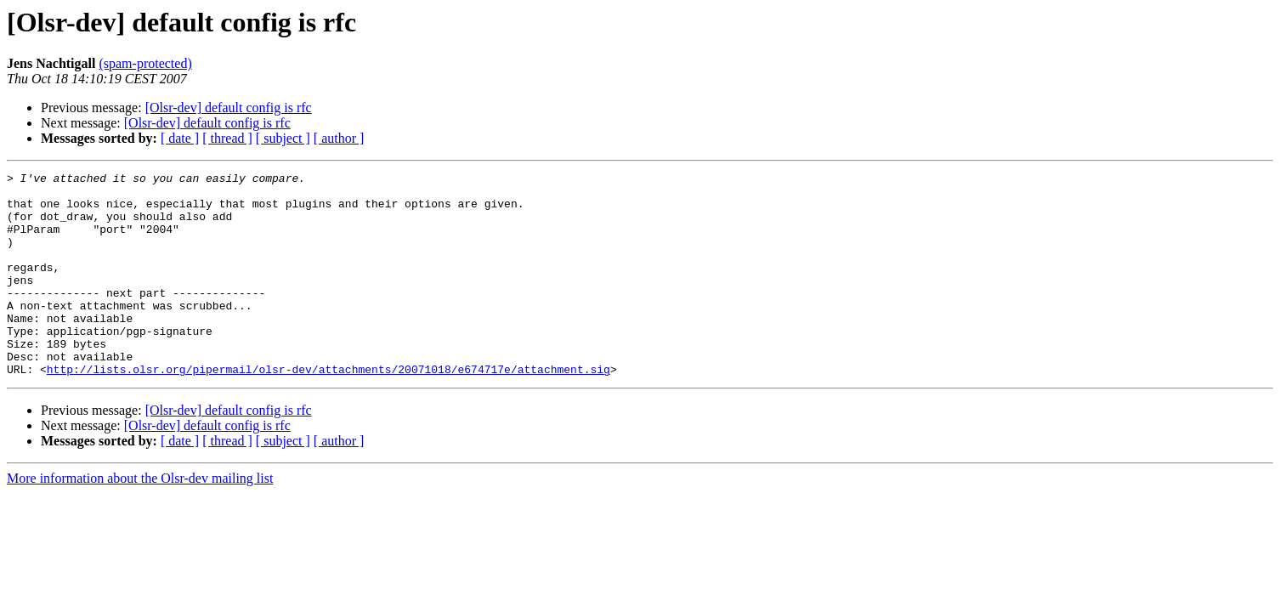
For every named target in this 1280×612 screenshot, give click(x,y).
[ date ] (180, 138)
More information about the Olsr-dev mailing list (140, 519)
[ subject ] (283, 138)
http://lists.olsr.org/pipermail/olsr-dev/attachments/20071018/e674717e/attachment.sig (328, 409)
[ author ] (339, 138)
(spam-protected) (145, 63)
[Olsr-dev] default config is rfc (228, 107)
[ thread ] (227, 138)
